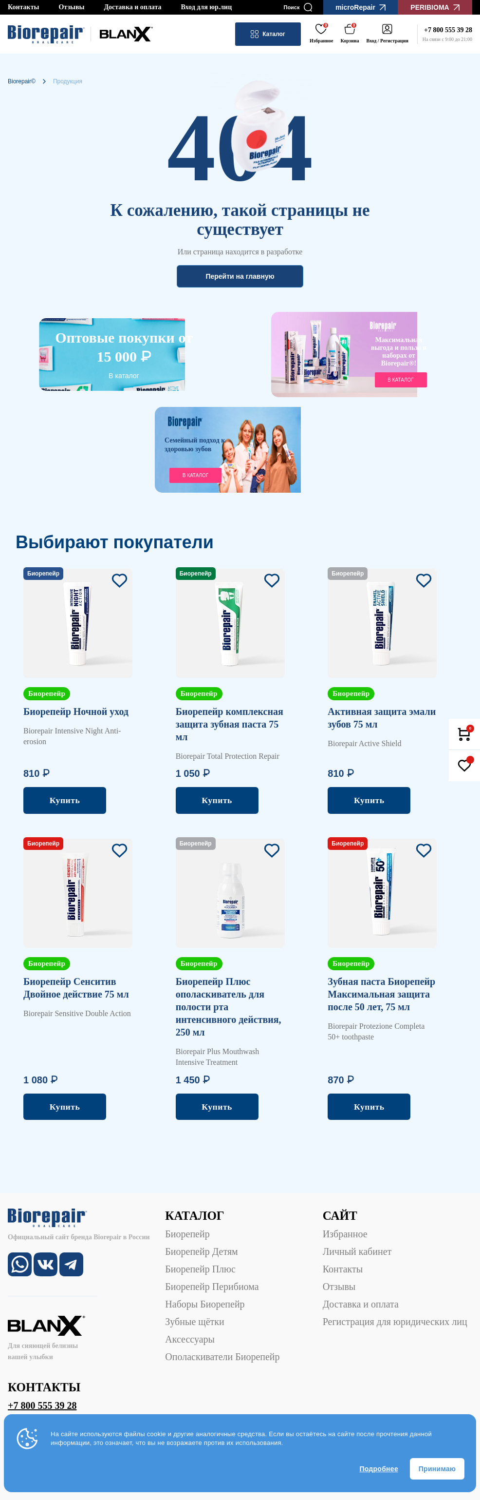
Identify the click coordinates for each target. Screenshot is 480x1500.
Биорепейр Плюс (200, 1269)
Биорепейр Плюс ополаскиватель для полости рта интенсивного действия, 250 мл (228, 1007)
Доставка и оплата (132, 7)
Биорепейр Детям (201, 1251)
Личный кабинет (357, 1251)
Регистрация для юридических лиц (395, 1321)
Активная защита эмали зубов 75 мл (382, 718)
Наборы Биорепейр (204, 1304)
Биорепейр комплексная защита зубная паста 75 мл (229, 724)
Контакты (23, 7)
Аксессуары (190, 1339)
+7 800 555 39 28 (42, 1405)
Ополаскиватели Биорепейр (222, 1356)
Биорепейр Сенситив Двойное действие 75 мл (76, 988)
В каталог (124, 376)
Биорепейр (187, 1234)
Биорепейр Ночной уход (76, 711)
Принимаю (437, 1469)
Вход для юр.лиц (206, 7)
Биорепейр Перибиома (211, 1286)
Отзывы (71, 7)
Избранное (345, 1234)
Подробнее (378, 1469)
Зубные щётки (194, 1321)
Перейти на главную (239, 276)
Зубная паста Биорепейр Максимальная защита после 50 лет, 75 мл (381, 994)
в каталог (401, 380)
